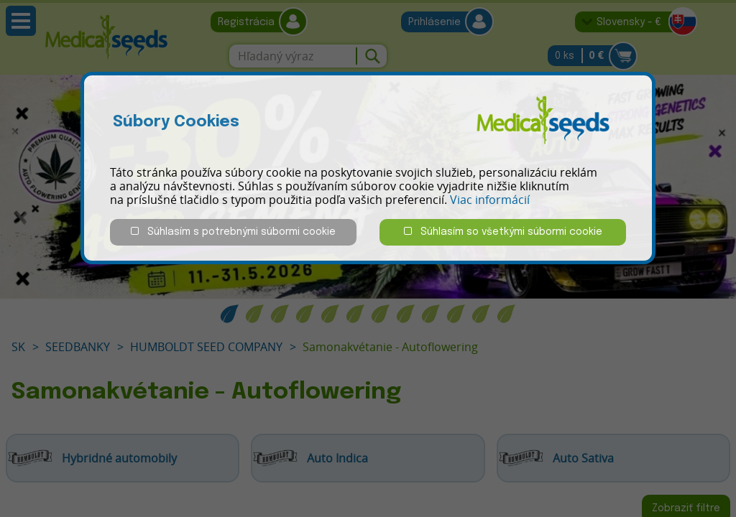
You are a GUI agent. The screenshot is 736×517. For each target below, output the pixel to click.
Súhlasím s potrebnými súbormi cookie (233, 231)
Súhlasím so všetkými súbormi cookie (503, 231)
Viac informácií (490, 200)
